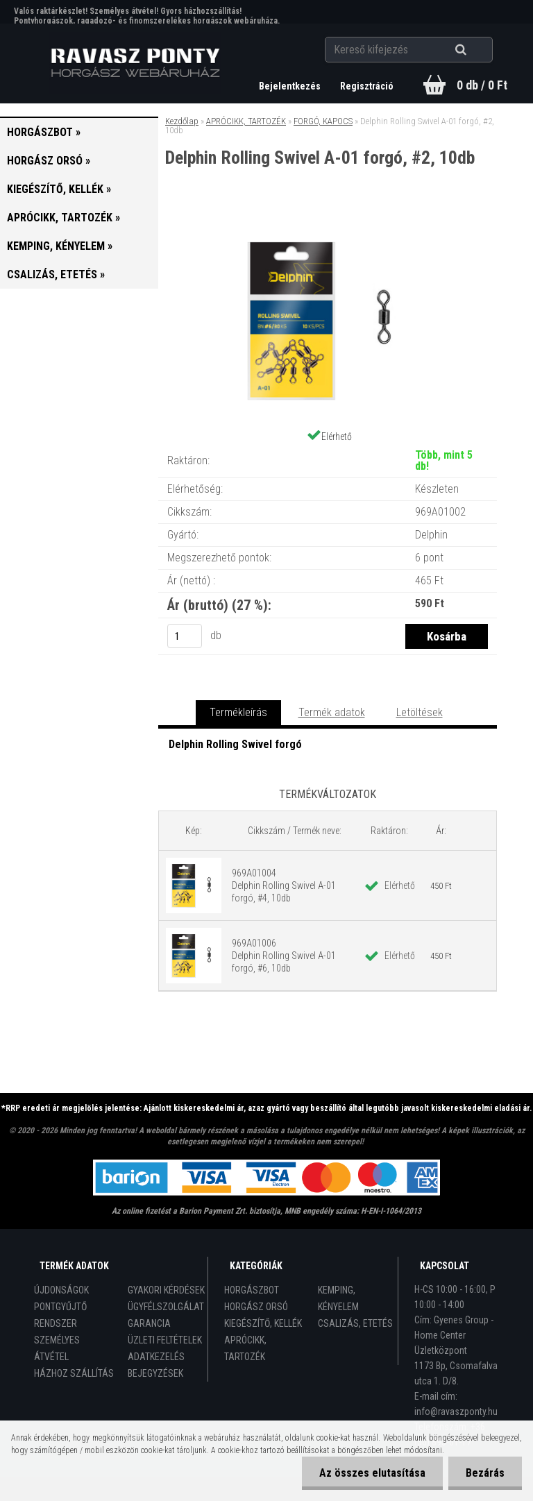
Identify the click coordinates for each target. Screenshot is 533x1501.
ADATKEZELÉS (156, 1356)
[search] (478, 50)
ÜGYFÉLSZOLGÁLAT (166, 1306)
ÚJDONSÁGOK (61, 1290)
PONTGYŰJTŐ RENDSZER (60, 1315)
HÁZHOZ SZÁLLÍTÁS (74, 1373)
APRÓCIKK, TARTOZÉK (246, 121)
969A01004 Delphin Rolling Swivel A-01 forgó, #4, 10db (284, 885)
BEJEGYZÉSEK (155, 1373)
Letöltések (419, 712)
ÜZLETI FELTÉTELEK (165, 1340)
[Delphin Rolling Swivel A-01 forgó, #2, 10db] (327, 224)
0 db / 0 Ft (482, 85)
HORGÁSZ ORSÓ (256, 1306)
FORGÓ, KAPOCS (323, 121)
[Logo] (135, 63)
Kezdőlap (181, 121)
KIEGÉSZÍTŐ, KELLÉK (263, 1323)
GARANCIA (149, 1323)
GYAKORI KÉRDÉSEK (166, 1290)
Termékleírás (238, 712)
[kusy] (184, 636)
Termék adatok (331, 712)
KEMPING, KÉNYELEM (338, 1298)
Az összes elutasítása (372, 1472)
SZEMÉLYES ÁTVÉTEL (57, 1348)
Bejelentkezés (291, 86)
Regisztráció (367, 86)
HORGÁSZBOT (251, 1290)
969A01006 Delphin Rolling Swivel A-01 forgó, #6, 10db (284, 956)
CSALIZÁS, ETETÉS (355, 1323)
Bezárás (485, 1472)
